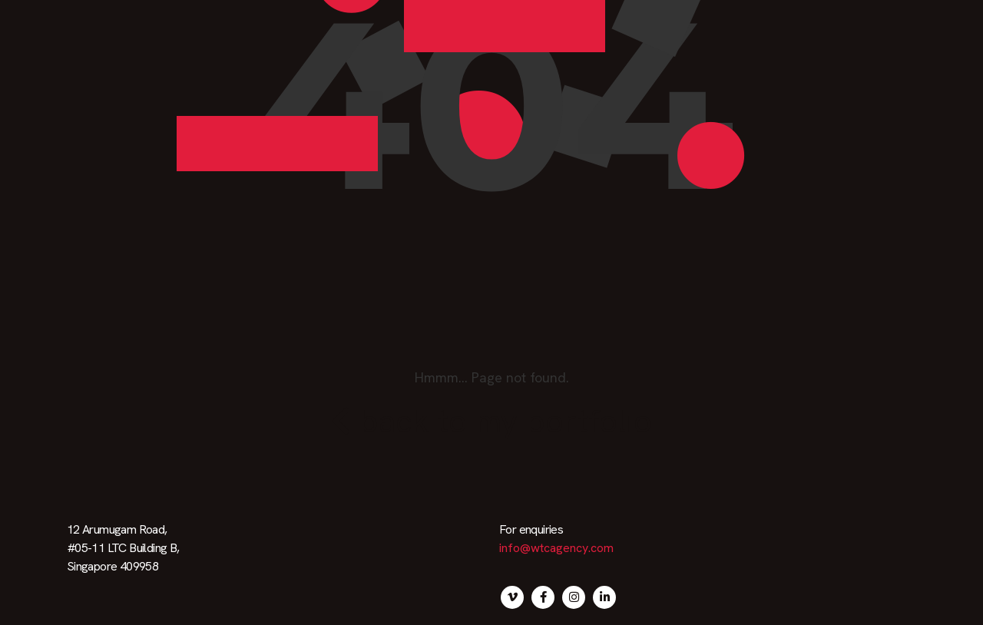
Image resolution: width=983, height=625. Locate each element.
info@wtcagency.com (556, 548)
